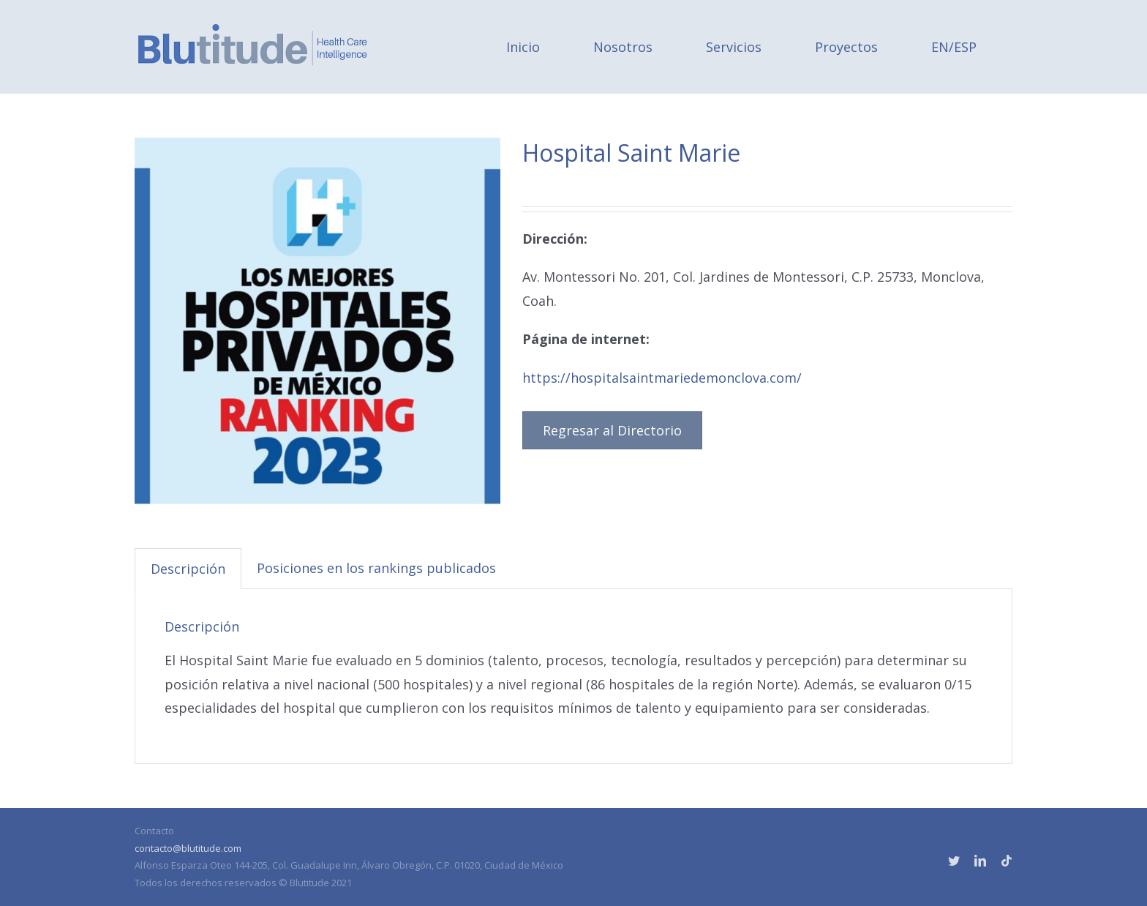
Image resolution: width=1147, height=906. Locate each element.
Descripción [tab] (188, 568)
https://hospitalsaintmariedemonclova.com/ (662, 377)
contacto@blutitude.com (188, 848)
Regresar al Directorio (612, 430)
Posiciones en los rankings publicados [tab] (376, 568)
